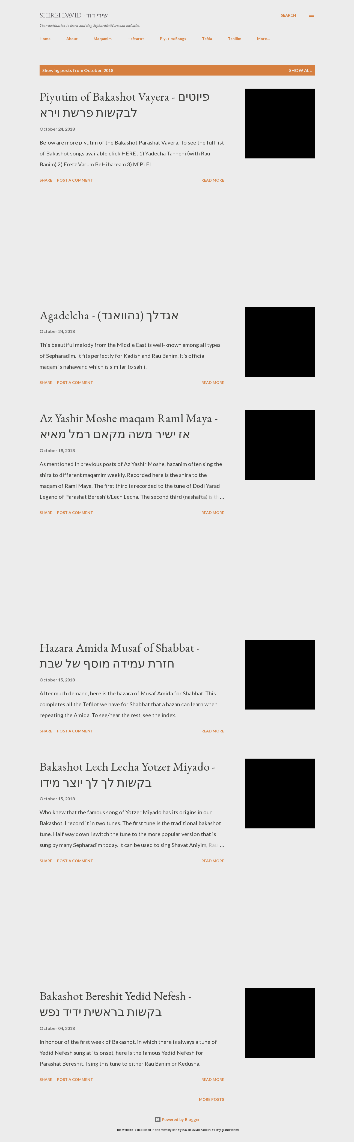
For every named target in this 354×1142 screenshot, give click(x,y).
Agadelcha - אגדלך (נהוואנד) (109, 315)
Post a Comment (75, 180)
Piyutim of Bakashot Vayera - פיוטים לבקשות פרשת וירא (125, 104)
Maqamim (103, 38)
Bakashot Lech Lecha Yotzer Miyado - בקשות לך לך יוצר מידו (127, 774)
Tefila (207, 38)
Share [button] (46, 180)
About (72, 38)
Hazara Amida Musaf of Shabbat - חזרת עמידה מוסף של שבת (120, 655)
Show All (300, 70)
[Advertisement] (132, 246)
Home (45, 38)
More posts (211, 1099)
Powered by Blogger (177, 1119)
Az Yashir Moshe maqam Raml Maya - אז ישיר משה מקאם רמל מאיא (129, 426)
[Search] (288, 15)
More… (263, 38)
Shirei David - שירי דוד (74, 15)
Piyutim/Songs (173, 38)
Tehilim (234, 38)
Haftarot (135, 38)
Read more (212, 180)
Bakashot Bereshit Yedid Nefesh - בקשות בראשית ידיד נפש (116, 1004)
